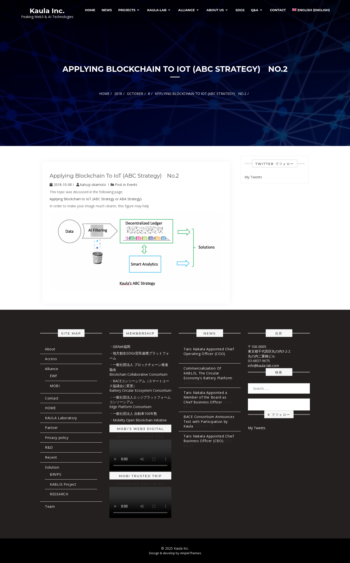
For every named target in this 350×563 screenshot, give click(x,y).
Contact (278, 10)
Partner (51, 427)
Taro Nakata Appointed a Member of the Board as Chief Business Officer (205, 397)
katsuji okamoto (91, 184)
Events (132, 184)
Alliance (186, 10)
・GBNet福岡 (119, 346)
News (107, 10)
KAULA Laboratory (61, 418)
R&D (49, 447)
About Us (215, 10)
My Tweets (253, 177)
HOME (90, 10)
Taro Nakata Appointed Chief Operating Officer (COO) (209, 351)
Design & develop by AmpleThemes (175, 553)
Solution (52, 467)
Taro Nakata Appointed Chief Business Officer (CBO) (209, 438)
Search (279, 404)
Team (50, 506)
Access (51, 358)
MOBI (55, 385)
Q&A (254, 10)
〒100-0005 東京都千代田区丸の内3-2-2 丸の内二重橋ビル (269, 351)
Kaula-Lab (156, 10)
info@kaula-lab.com (263, 365)
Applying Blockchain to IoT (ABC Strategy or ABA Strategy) (96, 199)
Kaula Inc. (47, 11)
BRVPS (55, 474)
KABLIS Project (63, 484)
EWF (53, 375)
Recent (51, 457)
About (50, 349)
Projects (126, 10)
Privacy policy (57, 437)
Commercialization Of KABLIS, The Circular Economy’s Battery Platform (208, 373)
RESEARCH (59, 494)
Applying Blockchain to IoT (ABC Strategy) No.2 (114, 176)
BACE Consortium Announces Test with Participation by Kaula (209, 421)
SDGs (240, 10)
